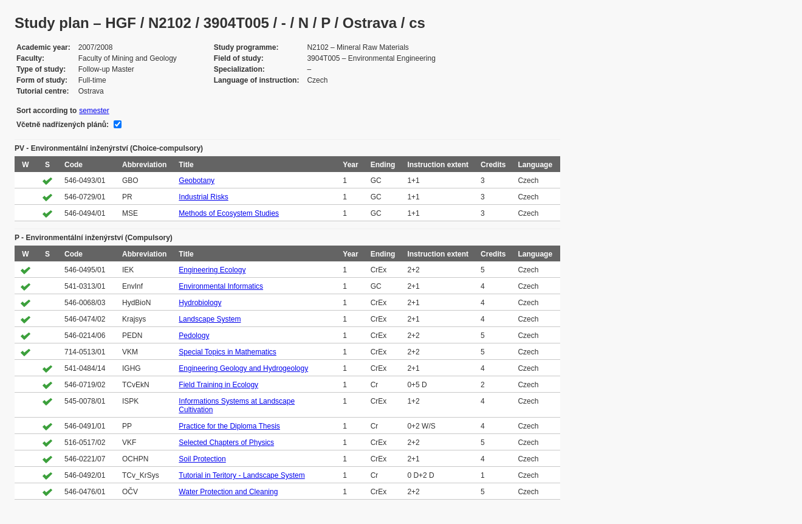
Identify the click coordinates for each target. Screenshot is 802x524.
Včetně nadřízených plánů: (62, 124)
